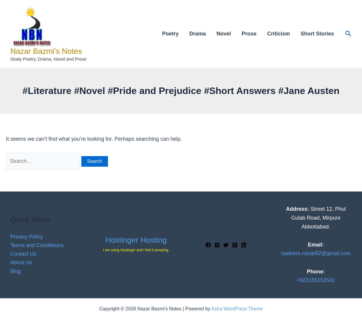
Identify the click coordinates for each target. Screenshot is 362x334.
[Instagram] (217, 245)
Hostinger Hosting (136, 240)
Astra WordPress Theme (237, 308)
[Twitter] (226, 245)
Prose (249, 34)
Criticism (278, 34)
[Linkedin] (243, 245)
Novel (223, 34)
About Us (21, 263)
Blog (15, 272)
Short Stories (317, 34)
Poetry (170, 34)
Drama (197, 34)
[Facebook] (208, 245)
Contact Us (23, 254)
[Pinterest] (234, 245)
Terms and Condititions (37, 245)
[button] (348, 33)
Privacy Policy (26, 236)
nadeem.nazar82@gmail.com (315, 254)
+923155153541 (316, 280)
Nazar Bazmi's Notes (46, 51)
